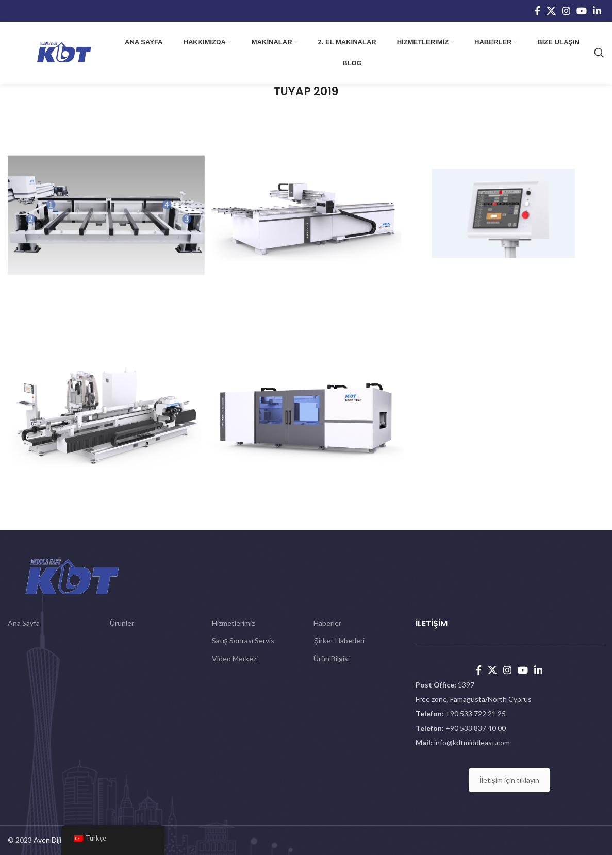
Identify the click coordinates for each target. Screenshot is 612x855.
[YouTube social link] (581, 11)
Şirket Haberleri (338, 640)
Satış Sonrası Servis (243, 640)
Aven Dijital (52, 839)
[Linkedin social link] (597, 11)
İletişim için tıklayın (509, 780)
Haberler (327, 622)
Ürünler (122, 622)
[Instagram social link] (566, 11)
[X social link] (551, 11)
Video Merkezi (235, 658)
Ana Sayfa (24, 622)
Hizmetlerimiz (233, 622)
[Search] (599, 52)
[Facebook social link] (537, 11)
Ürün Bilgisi (331, 658)
